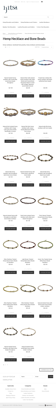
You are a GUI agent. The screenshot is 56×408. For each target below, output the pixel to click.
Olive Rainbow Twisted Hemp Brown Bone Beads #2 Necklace (10, 260)
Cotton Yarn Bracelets (43, 27)
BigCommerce (49, 405)
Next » (9, 47)
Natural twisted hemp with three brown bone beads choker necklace (45, 304)
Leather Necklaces (44, 22)
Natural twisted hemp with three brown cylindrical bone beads (27, 173)
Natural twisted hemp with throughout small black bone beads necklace (10, 217)
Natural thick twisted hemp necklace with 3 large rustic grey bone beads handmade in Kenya (10, 129)
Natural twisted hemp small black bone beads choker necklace (27, 348)
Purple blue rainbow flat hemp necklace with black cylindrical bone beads (45, 79)
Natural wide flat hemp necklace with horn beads (45, 127)
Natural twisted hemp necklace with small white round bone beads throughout (10, 80)
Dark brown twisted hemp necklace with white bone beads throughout (28, 217)
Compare (11, 92)
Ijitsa (45, 389)
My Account (17, 1)
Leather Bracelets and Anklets (26, 27)
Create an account (35, 1)
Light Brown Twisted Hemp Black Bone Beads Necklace (27, 260)
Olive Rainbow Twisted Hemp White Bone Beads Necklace (10, 304)
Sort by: (37, 47)
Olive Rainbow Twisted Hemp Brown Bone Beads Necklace (27, 304)
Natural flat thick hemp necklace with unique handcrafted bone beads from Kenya (27, 129)
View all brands (45, 391)
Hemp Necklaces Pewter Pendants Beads (34, 33)
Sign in (28, 1)
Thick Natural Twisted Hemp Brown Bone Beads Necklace (45, 217)
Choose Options (10, 95)
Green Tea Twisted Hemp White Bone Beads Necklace (45, 260)
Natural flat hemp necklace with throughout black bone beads (45, 173)
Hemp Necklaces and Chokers (29, 22)
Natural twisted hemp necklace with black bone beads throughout (10, 348)
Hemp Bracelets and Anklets (11, 22)
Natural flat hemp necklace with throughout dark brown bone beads (10, 173)
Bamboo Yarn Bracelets (9, 27)
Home (4, 33)
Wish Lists (23, 1)
